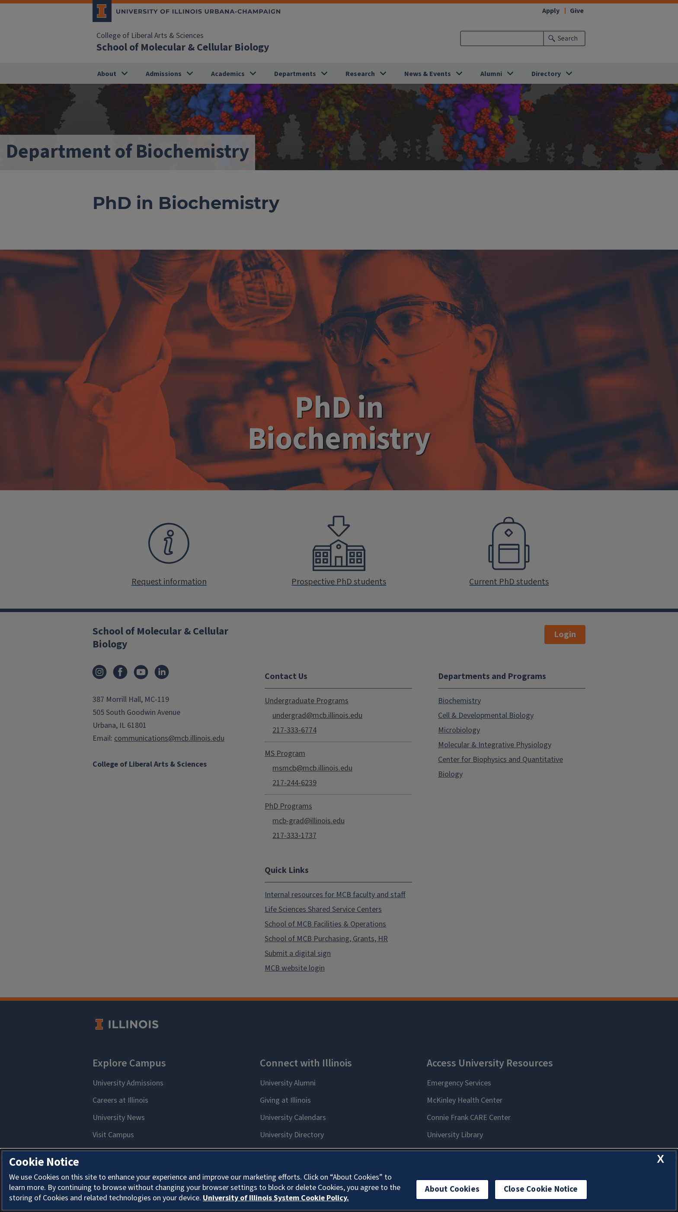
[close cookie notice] (660, 1159)
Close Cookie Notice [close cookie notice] (541, 1189)
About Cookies (452, 1189)
